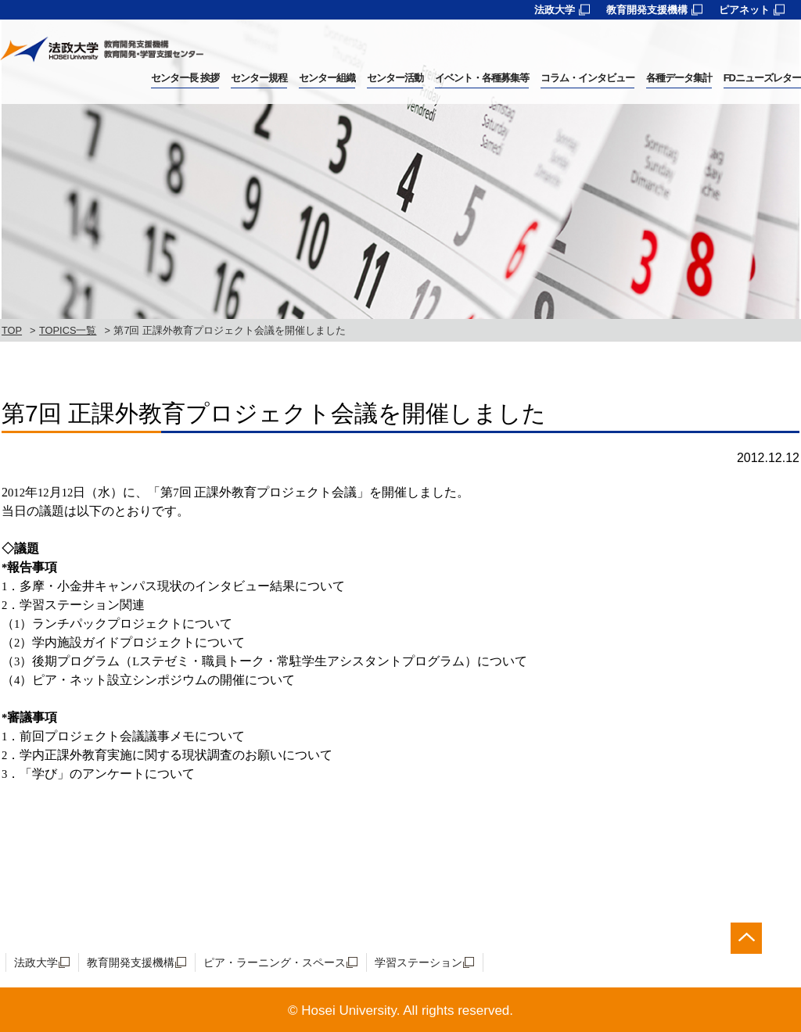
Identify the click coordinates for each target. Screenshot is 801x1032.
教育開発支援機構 (647, 10)
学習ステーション (418, 962)
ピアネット (744, 10)
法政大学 (554, 10)
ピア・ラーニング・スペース (274, 962)
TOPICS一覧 (67, 330)
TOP (12, 330)
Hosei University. (350, 1010)
